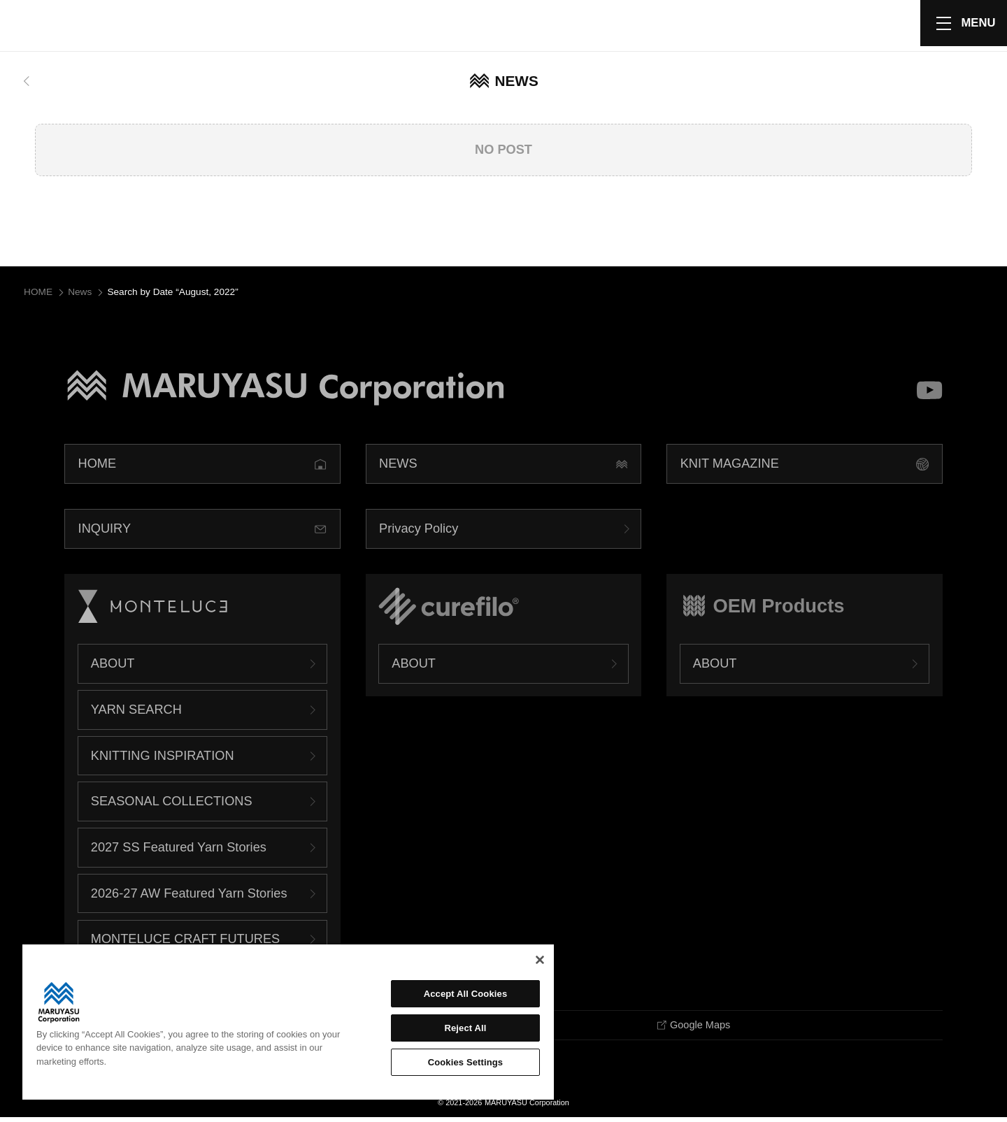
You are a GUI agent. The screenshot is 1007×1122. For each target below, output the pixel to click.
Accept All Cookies (466, 993)
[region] (288, 1022)
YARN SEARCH (136, 713)
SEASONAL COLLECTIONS (171, 805)
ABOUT (113, 667)
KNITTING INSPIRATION (162, 758)
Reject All (465, 1028)
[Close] (540, 960)
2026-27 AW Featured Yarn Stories (189, 896)
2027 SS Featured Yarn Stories (178, 851)
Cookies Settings (465, 1062)
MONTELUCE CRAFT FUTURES (185, 942)
